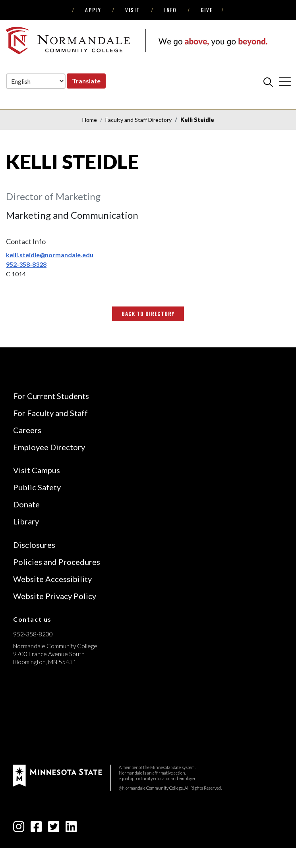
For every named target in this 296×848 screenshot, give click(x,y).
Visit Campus (36, 470)
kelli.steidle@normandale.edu (49, 254)
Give (207, 10)
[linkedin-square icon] (71, 829)
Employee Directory (49, 447)
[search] (268, 82)
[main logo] (136, 40)
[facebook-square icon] (36, 829)
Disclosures (34, 544)
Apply (93, 10)
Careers (27, 430)
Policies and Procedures (56, 562)
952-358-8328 (26, 264)
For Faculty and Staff (50, 413)
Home (89, 119)
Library (26, 521)
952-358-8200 (33, 634)
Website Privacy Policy (54, 596)
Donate (26, 504)
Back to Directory (148, 314)
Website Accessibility (52, 579)
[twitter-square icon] (53, 829)
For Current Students (51, 396)
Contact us (32, 619)
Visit (132, 10)
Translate (86, 81)
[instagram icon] (18, 829)
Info (170, 10)
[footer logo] (57, 775)
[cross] (285, 82)
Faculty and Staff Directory (138, 119)
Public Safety (37, 487)
